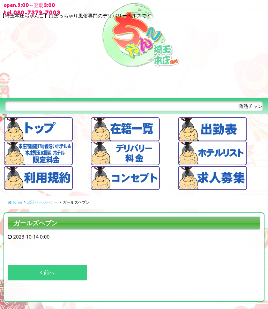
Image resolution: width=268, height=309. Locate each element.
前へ (47, 272)
